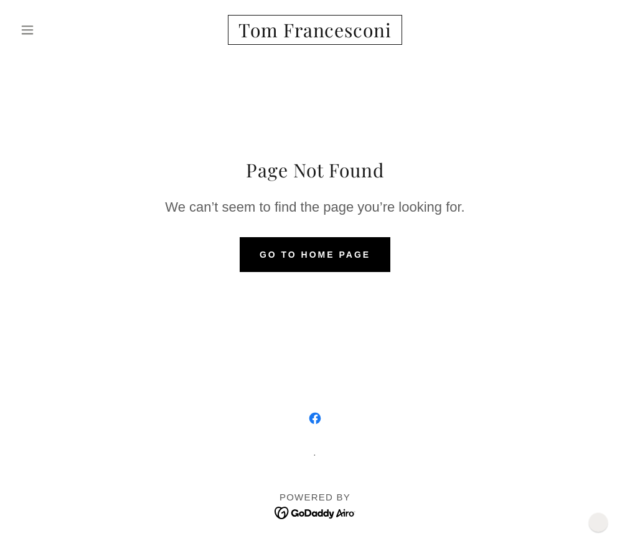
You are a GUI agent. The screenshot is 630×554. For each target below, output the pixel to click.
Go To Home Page (315, 255)
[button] (60, 29)
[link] (315, 34)
